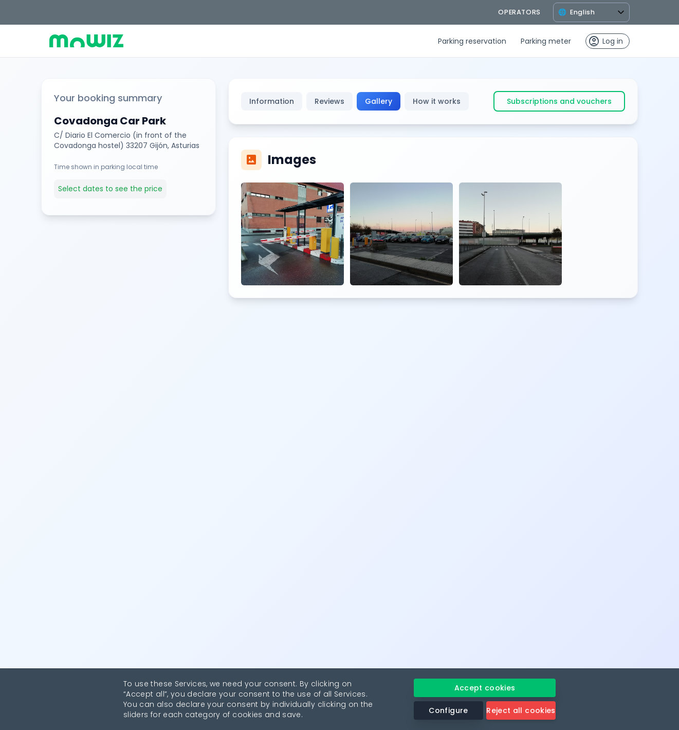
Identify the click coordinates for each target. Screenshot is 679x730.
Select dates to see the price (110, 189)
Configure (448, 710)
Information (271, 101)
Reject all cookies (520, 710)
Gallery (378, 101)
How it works (437, 101)
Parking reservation (472, 41)
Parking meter (546, 41)
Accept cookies (485, 688)
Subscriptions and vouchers (559, 101)
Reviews (329, 101)
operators (519, 12)
